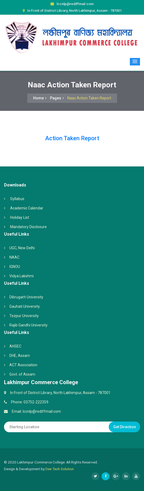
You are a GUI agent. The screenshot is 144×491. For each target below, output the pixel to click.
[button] (135, 61)
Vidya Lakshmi (21, 276)
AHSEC (15, 346)
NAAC (14, 257)
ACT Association (23, 365)
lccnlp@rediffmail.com (75, 4)
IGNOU (14, 266)
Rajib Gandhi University (28, 325)
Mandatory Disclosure (28, 227)
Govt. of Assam (22, 374)
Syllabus (17, 199)
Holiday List (19, 217)
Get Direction (124, 427)
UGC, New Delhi (22, 248)
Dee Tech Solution (59, 469)
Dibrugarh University (26, 297)
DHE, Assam (19, 355)
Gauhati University (24, 306)
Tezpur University (24, 316)
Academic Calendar (26, 208)
